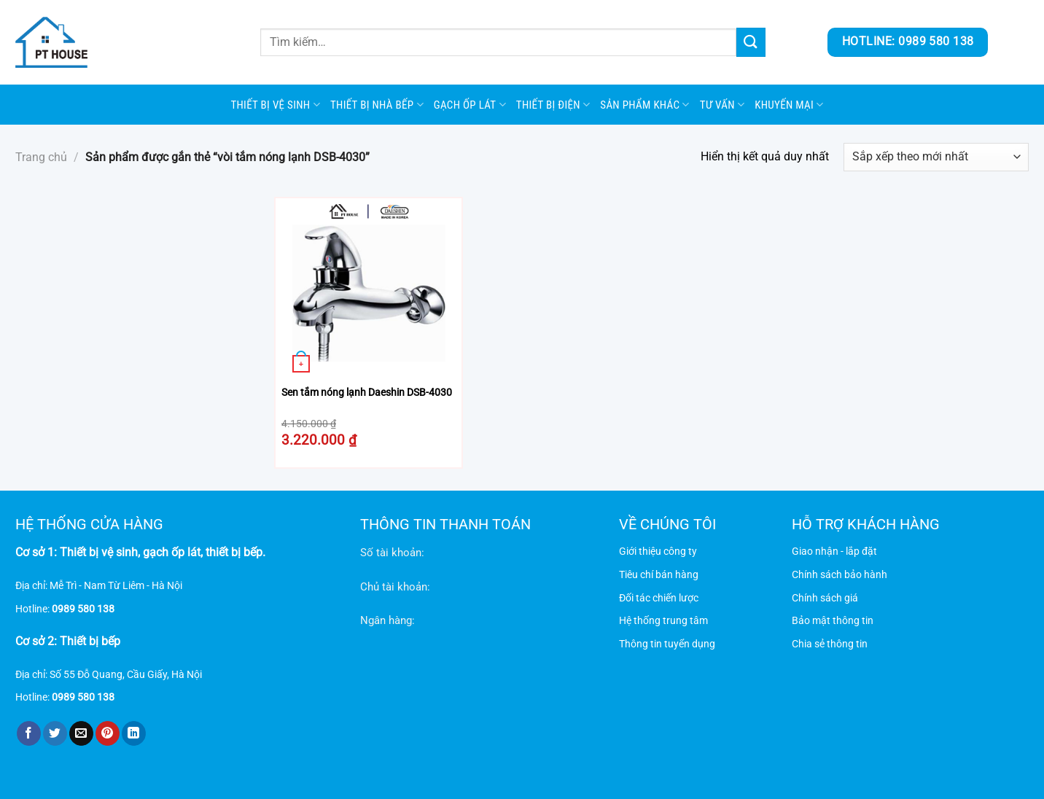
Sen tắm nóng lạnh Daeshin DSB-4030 (366, 392)
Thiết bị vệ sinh (275, 105)
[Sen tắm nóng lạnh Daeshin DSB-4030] (368, 291)
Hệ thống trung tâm (663, 621)
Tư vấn (722, 105)
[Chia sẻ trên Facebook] (29, 733)
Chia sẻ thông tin (830, 644)
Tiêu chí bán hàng (658, 575)
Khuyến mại (789, 105)
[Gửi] (751, 42)
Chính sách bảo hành (839, 575)
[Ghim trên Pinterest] (108, 733)
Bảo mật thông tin (832, 621)
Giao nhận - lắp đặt (834, 551)
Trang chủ (41, 157)
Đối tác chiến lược (658, 598)
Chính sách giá (825, 598)
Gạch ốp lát (470, 105)
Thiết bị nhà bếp (377, 105)
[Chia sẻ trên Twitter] (55, 733)
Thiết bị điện (553, 105)
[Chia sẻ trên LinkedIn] (134, 733)
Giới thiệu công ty (658, 551)
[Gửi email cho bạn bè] (81, 733)
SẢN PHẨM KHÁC (644, 105)
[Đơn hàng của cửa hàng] (936, 157)
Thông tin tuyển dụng (667, 644)
